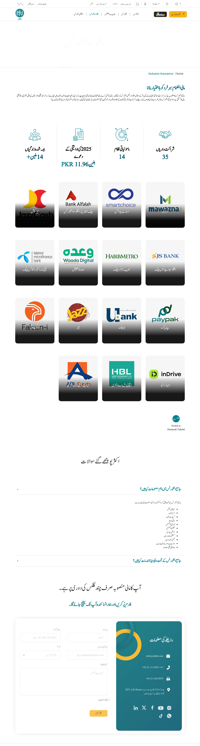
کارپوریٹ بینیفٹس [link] (110, 14)
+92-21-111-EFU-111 (153, 687)
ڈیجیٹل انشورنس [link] (78, 14)
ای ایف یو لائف (42, 4)
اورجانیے (165, 221)
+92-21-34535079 (155, 698)
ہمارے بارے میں (126, 4)
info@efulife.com (154, 675)
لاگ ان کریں (176, 14)
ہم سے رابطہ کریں (101, 4)
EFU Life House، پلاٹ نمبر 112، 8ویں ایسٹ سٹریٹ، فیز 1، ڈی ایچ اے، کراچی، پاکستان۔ (145, 711)
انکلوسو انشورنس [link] (93, 14)
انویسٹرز (115, 4)
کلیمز (91, 4)
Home (179, 73)
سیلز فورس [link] (136, 14)
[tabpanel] (100, 524)
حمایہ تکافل (31, 4)
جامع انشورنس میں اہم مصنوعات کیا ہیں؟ (160, 488)
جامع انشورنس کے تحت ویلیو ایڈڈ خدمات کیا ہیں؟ (157, 560)
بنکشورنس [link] (124, 14)
